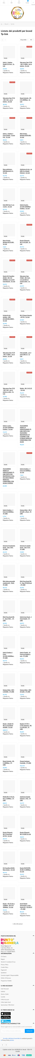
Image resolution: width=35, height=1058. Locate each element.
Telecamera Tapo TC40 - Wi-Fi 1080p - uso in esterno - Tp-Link (26, 64)
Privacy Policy (4, 964)
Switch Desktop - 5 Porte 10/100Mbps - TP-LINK (8, 511)
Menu (4, 1)
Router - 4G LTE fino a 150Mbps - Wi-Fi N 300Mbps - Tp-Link (9, 905)
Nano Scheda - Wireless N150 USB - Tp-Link (8, 242)
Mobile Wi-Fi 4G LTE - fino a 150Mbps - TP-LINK (9, 798)
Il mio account (5, 999)
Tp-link (5, 58)
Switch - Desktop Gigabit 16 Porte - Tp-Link (9, 64)
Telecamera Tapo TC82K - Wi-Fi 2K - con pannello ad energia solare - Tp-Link (25, 279)
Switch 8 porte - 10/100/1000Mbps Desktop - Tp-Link (25, 206)
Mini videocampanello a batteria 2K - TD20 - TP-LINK (9, 583)
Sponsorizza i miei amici (7, 1005)
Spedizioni (3, 972)
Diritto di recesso (6, 978)
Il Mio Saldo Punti (6, 1002)
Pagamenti (4, 970)
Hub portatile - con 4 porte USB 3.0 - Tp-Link (25, 354)
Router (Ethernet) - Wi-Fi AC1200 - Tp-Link (25, 242)
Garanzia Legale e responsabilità (9, 975)
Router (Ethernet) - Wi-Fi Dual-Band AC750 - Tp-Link (8, 834)
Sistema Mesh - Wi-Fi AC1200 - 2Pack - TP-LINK (26, 511)
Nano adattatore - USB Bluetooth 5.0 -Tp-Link (8, 171)
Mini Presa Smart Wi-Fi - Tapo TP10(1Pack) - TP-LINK (26, 583)
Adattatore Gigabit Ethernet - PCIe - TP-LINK (25, 798)
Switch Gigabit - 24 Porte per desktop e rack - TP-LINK (25, 654)
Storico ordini (5, 994)
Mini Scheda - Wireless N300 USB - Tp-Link (25, 135)
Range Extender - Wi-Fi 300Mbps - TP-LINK (8, 763)
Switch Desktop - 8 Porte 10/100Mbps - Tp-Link (25, 470)
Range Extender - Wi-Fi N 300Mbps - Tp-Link (26, 99)
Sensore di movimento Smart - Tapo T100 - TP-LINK (9, 547)
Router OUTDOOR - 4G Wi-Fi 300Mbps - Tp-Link (25, 869)
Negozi (3, 959)
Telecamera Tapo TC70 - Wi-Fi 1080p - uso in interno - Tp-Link (9, 354)
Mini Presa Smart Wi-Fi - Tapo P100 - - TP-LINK (9, 618)
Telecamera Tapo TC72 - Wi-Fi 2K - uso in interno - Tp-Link (9, 99)
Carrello (3, 997)
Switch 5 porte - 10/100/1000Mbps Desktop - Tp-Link (8, 427)
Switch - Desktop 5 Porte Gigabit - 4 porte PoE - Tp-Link (9, 135)
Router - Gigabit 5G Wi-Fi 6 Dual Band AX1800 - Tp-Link (8, 725)
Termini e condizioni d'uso (8, 962)
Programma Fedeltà (6, 980)
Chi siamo (3, 956)
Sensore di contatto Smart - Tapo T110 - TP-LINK (25, 547)
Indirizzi (3, 991)
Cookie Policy (4, 967)
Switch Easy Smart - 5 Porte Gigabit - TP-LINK (26, 618)
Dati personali (5, 989)
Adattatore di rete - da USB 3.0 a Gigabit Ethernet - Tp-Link (26, 171)
